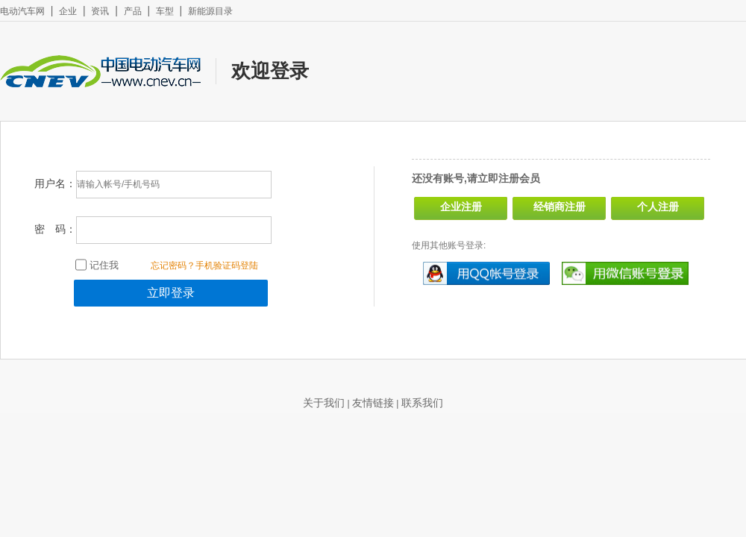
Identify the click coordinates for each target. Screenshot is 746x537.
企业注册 (461, 207)
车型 (165, 11)
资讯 (100, 11)
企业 (68, 11)
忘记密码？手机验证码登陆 (204, 265)
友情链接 (373, 403)
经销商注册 (559, 207)
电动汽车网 (22, 11)
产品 (133, 11)
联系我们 (422, 403)
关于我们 (324, 403)
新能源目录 (210, 11)
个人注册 (658, 207)
